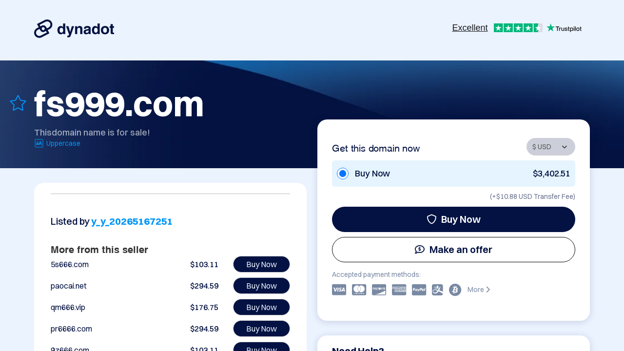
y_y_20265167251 (132, 221)
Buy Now (454, 219)
